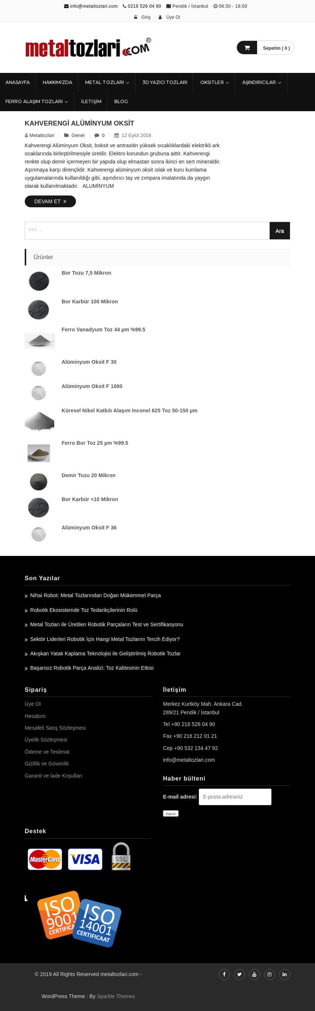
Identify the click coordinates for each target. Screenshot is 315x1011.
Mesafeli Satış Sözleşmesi (55, 728)
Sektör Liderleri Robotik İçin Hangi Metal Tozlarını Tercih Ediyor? (105, 639)
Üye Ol (33, 704)
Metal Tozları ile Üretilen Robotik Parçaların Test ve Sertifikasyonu (106, 624)
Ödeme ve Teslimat (47, 752)
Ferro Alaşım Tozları (34, 101)
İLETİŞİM (91, 101)
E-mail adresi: (180, 797)
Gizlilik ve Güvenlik (47, 764)
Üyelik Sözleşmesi (46, 740)
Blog (121, 101)
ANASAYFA (18, 82)
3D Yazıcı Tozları (164, 82)
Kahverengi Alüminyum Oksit (79, 123)
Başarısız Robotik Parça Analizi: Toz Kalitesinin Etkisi (91, 668)
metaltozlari (42, 135)
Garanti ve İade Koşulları (54, 776)
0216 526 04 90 (144, 6)
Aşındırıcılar (259, 82)
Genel (78, 135)
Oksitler (212, 82)
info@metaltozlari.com (91, 6)
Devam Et (50, 201)
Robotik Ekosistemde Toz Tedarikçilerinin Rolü (83, 610)
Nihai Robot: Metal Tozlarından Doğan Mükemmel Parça (95, 595)
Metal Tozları (104, 82)
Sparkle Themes (116, 996)
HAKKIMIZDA (57, 82)
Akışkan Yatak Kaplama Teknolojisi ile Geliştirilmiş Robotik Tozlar (105, 653)
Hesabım (35, 716)
